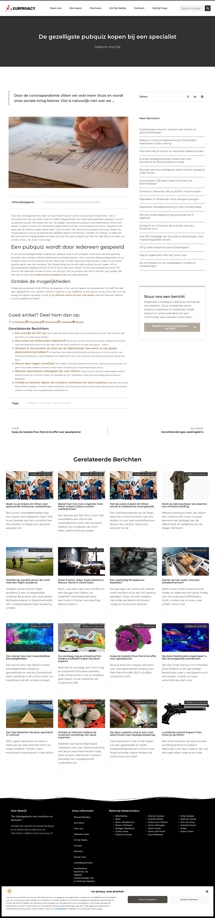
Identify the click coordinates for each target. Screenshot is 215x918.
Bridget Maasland (124, 828)
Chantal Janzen (156, 816)
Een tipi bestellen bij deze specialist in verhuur (29, 733)
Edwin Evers (187, 831)
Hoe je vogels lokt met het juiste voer (163, 255)
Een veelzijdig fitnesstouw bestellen (127, 581)
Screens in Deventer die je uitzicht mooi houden (170, 191)
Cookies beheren (189, 899)
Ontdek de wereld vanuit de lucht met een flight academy (28, 581)
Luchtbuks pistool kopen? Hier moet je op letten (182, 733)
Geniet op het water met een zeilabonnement (181, 581)
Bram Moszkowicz (124, 822)
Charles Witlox (155, 819)
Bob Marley (121, 816)
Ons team (75, 8)
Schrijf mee (159, 8)
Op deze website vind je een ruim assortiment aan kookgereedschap (132, 733)
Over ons (55, 8)
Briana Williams (124, 825)
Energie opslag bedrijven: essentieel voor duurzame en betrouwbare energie (165, 160)
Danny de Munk (156, 831)
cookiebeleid (60, 909)
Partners (95, 8)
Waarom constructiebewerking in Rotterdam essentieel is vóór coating (168, 142)
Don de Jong (187, 822)
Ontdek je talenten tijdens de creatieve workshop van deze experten (61, 382)
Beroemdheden (82, 817)
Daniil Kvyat (154, 828)
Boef (117, 819)
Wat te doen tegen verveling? (35, 363)
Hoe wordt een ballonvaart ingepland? (40, 340)
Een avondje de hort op (30, 333)
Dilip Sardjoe (187, 816)
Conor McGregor (156, 825)
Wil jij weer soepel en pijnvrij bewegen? (164, 247)
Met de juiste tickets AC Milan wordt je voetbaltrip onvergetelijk (132, 505)
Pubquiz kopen (61, 402)
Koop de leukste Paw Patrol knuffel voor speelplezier (133, 657)
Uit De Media (117, 8)
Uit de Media (80, 840)
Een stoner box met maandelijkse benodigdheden (28, 657)
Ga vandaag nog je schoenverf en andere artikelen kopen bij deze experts (79, 659)
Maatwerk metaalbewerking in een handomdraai (170, 206)
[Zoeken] (208, 8)
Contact (139, 8)
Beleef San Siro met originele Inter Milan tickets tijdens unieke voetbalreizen (80, 506)
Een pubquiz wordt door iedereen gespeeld (72, 201)
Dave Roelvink (155, 834)
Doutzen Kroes (188, 825)
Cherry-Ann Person (158, 822)
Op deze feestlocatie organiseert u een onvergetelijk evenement (184, 657)
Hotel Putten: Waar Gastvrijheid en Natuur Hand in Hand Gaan (81, 581)
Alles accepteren (148, 899)
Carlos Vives (121, 831)
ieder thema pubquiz (48, 274)
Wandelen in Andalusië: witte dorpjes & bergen (169, 199)
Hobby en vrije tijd (107, 46)
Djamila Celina (188, 819)
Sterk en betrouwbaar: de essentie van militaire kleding (184, 505)
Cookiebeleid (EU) (83, 862)
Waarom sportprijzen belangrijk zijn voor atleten (47, 371)
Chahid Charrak (123, 834)
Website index (81, 834)
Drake (183, 828)
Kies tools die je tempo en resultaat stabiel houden (171, 151)
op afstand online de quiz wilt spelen (73, 295)
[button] (207, 891)
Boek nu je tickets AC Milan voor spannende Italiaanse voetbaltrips (28, 505)
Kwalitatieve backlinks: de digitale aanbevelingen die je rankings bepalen (84, 874)
